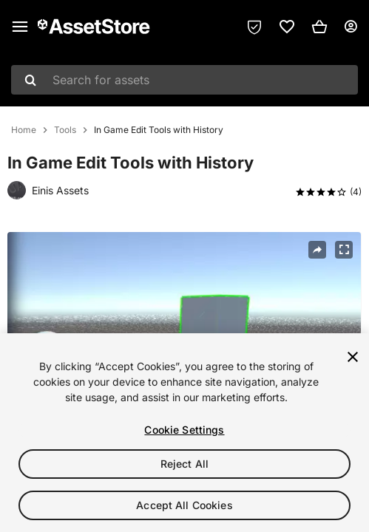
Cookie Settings (184, 429)
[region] (184, 432)
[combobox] (184, 80)
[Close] (353, 357)
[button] (319, 26)
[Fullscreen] (344, 250)
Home (23, 130)
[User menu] (350, 26)
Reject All (184, 463)
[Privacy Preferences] (254, 26)
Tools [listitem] (65, 130)
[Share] (317, 250)
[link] (287, 26)
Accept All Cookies (184, 505)
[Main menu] (20, 26)
